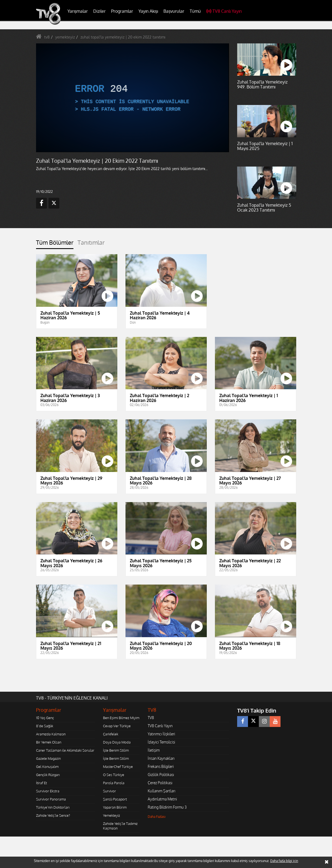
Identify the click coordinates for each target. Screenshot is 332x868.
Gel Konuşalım (47, 766)
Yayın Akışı (148, 11)
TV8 (151, 717)
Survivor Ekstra (47, 791)
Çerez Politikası (160, 782)
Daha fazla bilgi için (284, 861)
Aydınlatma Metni (162, 799)
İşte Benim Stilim (116, 750)
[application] (132, 97)
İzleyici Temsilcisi (161, 742)
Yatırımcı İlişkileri (161, 734)
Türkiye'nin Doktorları (52, 807)
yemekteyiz (65, 37)
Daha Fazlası (157, 817)
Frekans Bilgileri (161, 766)
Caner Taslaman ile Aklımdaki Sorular (65, 750)
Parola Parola (113, 783)
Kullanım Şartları (161, 791)
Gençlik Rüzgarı (48, 775)
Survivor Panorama (51, 799)
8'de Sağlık (44, 726)
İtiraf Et (41, 783)
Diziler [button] (99, 11)
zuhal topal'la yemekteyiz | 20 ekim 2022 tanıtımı (122, 37)
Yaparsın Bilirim (115, 807)
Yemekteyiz (111, 815)
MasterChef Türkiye (118, 766)
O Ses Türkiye (113, 775)
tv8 (47, 37)
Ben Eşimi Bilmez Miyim (121, 718)
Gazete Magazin (48, 758)
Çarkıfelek (110, 734)
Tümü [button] (195, 11)
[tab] (54, 244)
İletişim (154, 750)
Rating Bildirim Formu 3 (167, 807)
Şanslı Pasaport (115, 799)
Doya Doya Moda (117, 742)
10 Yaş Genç (45, 718)
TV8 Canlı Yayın (224, 11)
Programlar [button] (122, 11)
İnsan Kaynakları (161, 758)
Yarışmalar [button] (77, 11)
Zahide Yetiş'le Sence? (53, 815)
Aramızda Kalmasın (51, 734)
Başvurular (173, 11)
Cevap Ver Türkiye (117, 726)
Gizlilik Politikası (161, 774)
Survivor (109, 791)
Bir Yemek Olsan (48, 742)
